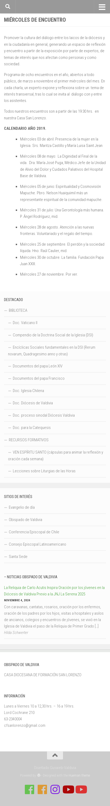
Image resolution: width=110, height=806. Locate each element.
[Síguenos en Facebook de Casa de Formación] (29, 789)
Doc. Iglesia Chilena (28, 390)
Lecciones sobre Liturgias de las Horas (44, 471)
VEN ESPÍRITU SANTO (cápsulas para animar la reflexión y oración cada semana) (55, 455)
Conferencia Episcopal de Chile (34, 532)
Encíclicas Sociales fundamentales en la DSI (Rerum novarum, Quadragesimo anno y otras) (51, 350)
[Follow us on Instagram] (55, 789)
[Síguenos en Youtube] (67, 789)
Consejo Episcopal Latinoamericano (37, 544)
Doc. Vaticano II (25, 322)
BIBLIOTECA (18, 310)
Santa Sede (18, 556)
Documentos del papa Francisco (39, 378)
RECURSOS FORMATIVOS (29, 440)
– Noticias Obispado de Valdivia (30, 577)
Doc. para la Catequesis (32, 427)
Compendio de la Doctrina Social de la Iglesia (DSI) (53, 335)
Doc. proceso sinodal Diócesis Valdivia (44, 415)
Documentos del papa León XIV (37, 366)
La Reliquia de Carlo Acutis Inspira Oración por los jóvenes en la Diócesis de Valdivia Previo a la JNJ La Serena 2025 (54, 590)
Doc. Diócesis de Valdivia (33, 403)
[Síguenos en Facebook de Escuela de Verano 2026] (42, 789)
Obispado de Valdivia (25, 519)
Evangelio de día (22, 507)
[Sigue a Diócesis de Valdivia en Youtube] (80, 789)
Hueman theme (79, 775)
